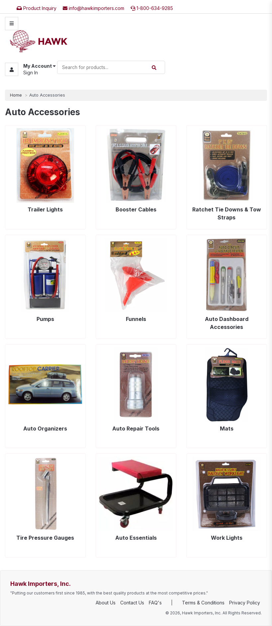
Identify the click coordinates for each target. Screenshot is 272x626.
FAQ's (155, 602)
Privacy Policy (244, 602)
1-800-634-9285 (152, 8)
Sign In (30, 73)
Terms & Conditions (203, 602)
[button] (30, 69)
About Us (106, 602)
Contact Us (132, 602)
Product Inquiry (36, 8)
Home (16, 95)
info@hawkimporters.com (93, 8)
